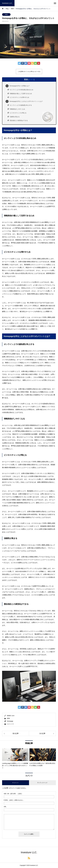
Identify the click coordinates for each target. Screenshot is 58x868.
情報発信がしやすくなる (17, 109)
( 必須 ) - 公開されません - (14, 800)
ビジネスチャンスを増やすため (19, 97)
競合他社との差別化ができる (19, 120)
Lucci (12, 715)
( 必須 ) (13, 793)
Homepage (10, 721)
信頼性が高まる (15, 117)
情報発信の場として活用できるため (21, 93)
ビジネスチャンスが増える (18, 113)
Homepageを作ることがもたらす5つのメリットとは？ (24, 101)
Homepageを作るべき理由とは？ (18, 85)
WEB (6, 14)
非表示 (31, 79)
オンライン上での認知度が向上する (21, 105)
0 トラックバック (42, 782)
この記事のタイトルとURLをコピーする (29, 71)
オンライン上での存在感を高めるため (21, 89)
